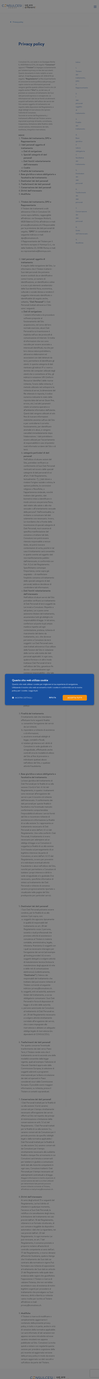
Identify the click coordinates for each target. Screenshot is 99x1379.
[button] (22, 698)
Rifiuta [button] (52, 697)
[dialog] (49, 689)
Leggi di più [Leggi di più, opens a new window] (33, 690)
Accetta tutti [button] (75, 697)
